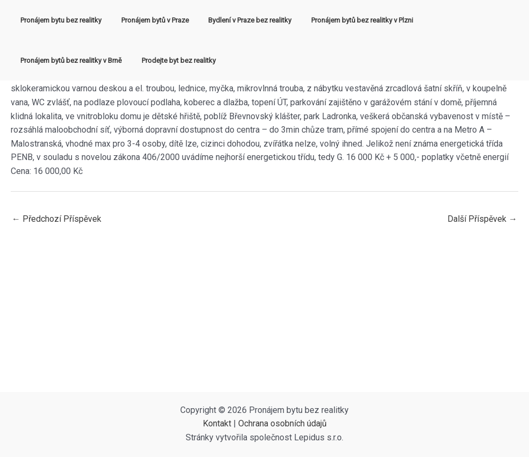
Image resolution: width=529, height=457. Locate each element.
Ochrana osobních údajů (282, 423)
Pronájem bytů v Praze (146, 20)
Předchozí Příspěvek (56, 219)
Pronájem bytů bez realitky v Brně (458, 20)
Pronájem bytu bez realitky (58, 20)
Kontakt (217, 423)
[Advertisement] (264, 311)
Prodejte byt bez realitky (55, 60)
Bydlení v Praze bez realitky (235, 20)
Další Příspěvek (482, 219)
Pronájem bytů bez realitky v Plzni (342, 20)
